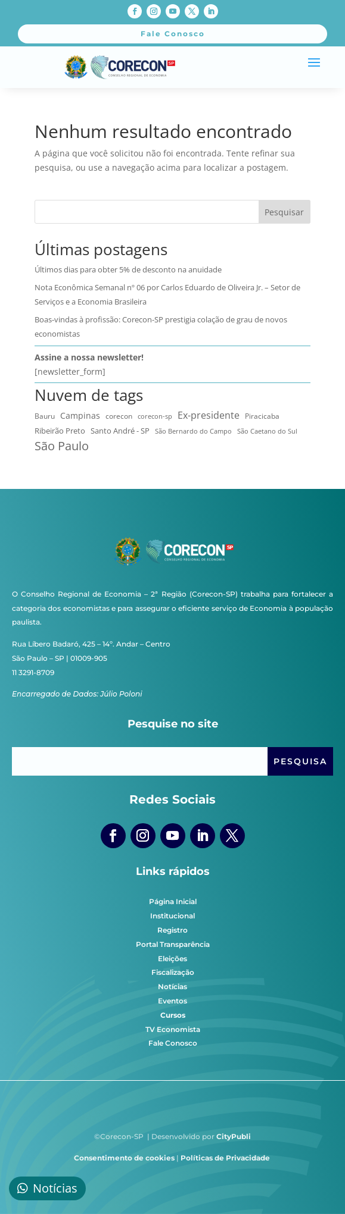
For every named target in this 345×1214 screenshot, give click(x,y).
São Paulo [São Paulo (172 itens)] (62, 446)
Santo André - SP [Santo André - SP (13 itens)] (120, 430)
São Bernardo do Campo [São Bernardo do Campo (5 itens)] (193, 431)
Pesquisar (284, 212)
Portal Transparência (173, 944)
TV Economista (172, 1029)
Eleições (172, 958)
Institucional (172, 915)
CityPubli (233, 1136)
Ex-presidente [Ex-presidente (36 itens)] (209, 415)
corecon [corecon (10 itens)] (118, 416)
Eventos (172, 1000)
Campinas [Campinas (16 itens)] (80, 415)
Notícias (172, 986)
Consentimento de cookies (124, 1157)
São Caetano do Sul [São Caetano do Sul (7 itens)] (267, 430)
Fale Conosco (172, 1043)
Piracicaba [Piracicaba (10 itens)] (262, 416)
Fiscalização (172, 972)
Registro (172, 930)
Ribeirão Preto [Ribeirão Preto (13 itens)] (60, 430)
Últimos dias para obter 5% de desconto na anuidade (128, 269)
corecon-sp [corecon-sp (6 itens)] (155, 416)
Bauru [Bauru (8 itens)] (45, 416)
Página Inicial (173, 901)
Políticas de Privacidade (225, 1157)
